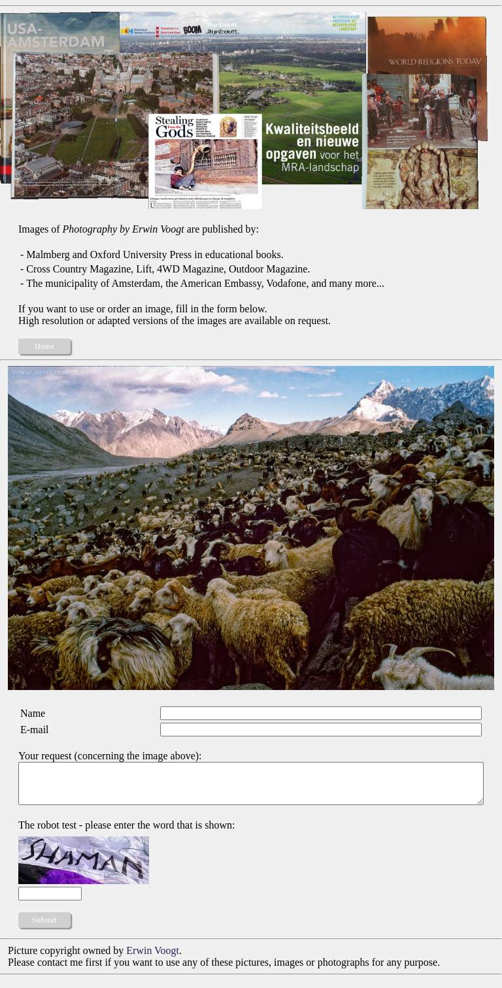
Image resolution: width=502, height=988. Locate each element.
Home (45, 346)
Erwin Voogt (152, 958)
